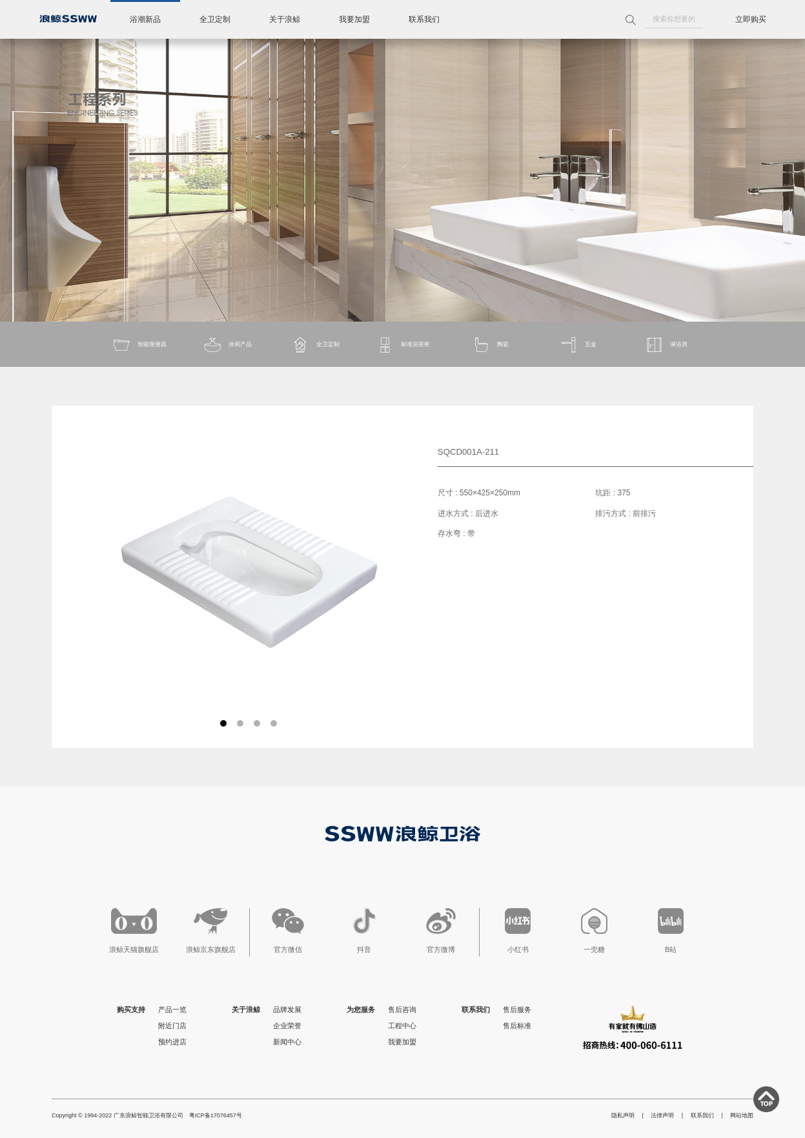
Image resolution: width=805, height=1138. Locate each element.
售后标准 (517, 1025)
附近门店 (172, 1025)
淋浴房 (666, 345)
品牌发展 (287, 1009)
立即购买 (750, 19)
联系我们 (424, 19)
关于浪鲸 (284, 19)
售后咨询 (402, 1009)
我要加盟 (354, 19)
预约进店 (172, 1042)
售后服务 (517, 1009)
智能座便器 (139, 345)
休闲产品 (227, 345)
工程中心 (402, 1025)
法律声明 (662, 1115)
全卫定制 (214, 19)
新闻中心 (287, 1042)
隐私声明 (623, 1115)
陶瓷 (490, 345)
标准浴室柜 (402, 345)
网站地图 (741, 1115)
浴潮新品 (145, 19)
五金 (577, 345)
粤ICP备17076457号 (215, 1115)
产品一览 (172, 1009)
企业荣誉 (287, 1025)
